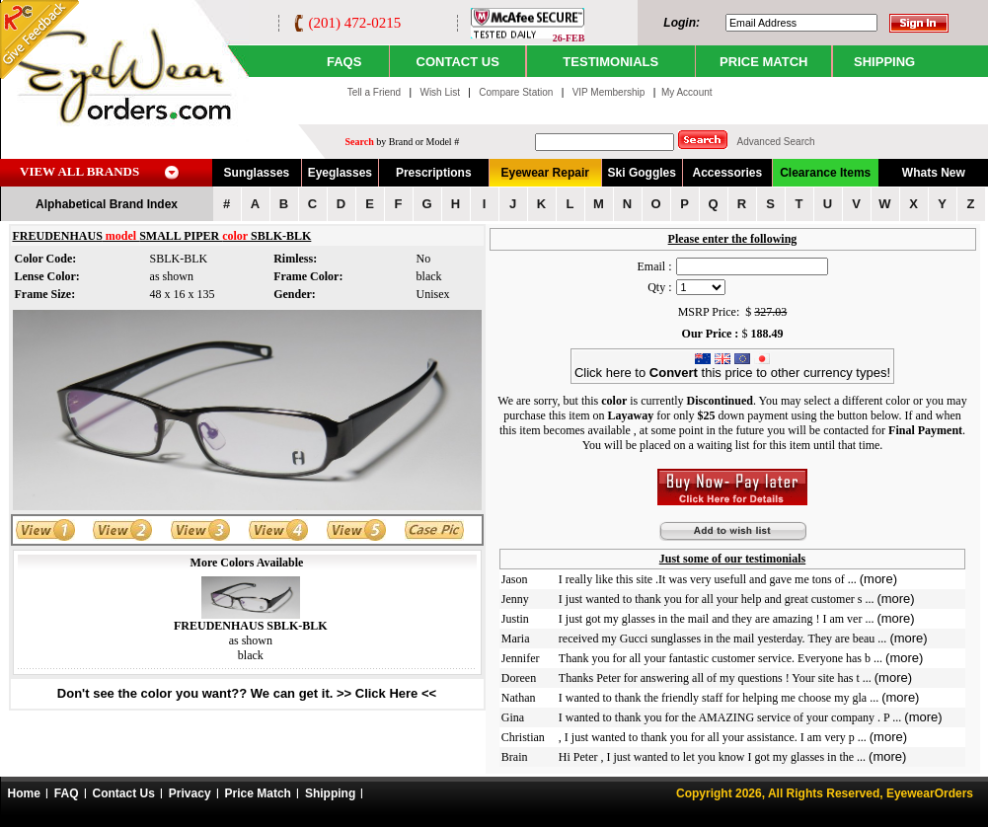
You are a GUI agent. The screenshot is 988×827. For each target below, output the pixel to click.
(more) (878, 578)
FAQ (66, 793)
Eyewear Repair (545, 173)
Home (24, 793)
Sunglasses (257, 173)
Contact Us (124, 793)
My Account (687, 92)
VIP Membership (609, 92)
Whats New (933, 173)
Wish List (440, 92)
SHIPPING (884, 61)
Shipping (330, 793)
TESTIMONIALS (610, 61)
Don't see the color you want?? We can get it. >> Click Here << (246, 693)
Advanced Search (776, 141)
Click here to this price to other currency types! (732, 366)
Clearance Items (825, 173)
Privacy (190, 793)
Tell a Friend (374, 92)
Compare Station (517, 92)
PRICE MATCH (763, 61)
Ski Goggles (642, 173)
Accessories (727, 173)
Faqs (344, 61)
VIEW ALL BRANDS (79, 171)
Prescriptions (434, 173)
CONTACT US (458, 61)
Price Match (258, 793)
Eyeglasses (340, 173)
